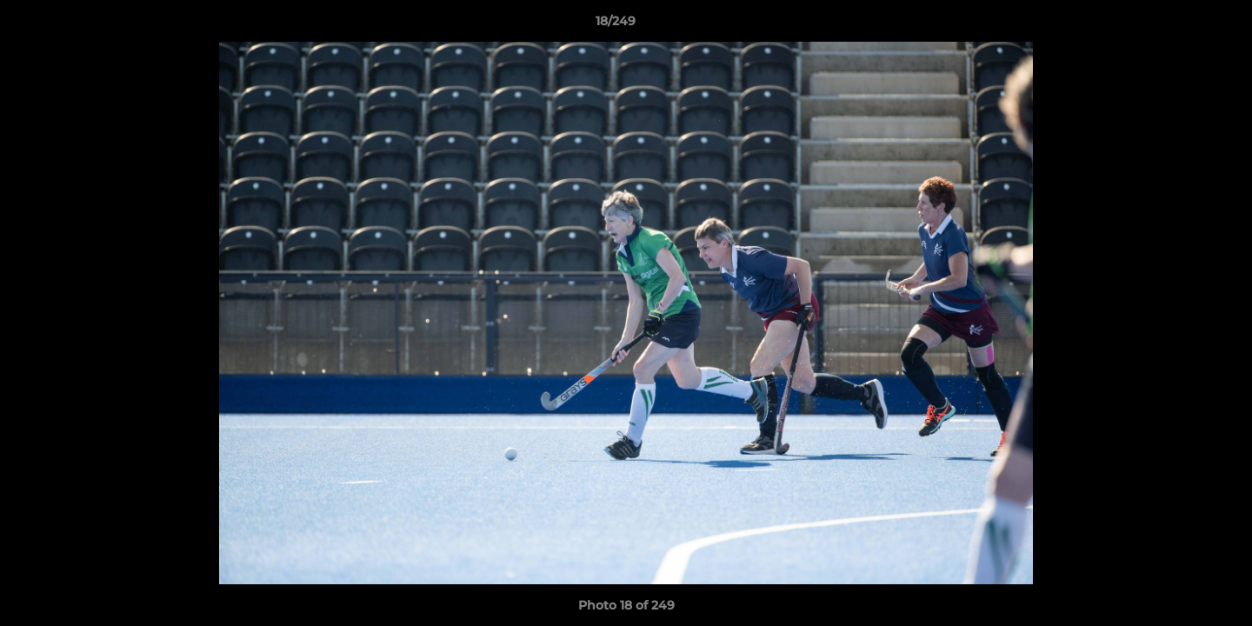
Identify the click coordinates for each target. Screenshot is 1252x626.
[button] (1179, 25)
